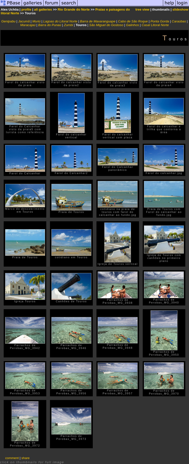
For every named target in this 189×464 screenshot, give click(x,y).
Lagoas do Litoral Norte (60, 21)
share (25, 458)
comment (12, 458)
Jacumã (24, 21)
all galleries (43, 9)
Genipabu (8, 21)
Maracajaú (27, 25)
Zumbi (68, 25)
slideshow (180, 9)
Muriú (36, 21)
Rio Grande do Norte (74, 9)
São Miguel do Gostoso (106, 25)
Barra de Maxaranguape (97, 21)
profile (26, 9)
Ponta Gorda (159, 21)
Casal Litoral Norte (155, 25)
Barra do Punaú (49, 25)
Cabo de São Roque (133, 21)
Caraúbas (179, 21)
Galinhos (132, 25)
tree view (142, 9)
